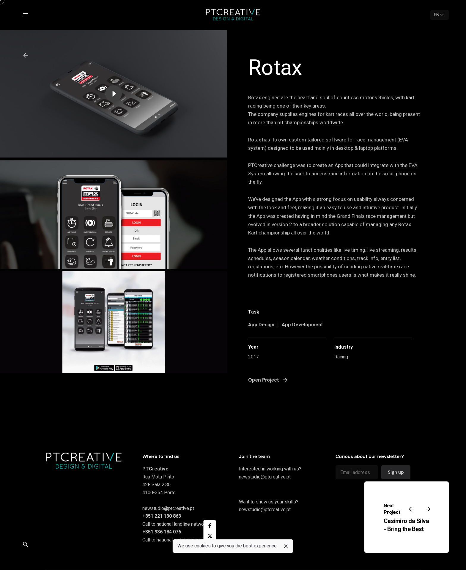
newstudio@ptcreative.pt (168, 508)
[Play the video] (113, 93)
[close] (286, 546)
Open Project (268, 379)
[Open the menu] (25, 15)
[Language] (439, 15)
